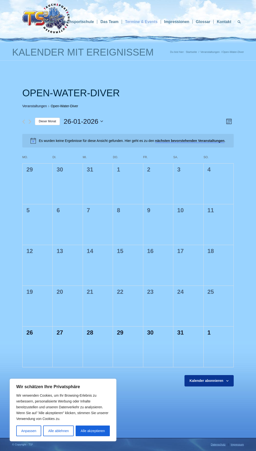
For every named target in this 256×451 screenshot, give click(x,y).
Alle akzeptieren (93, 431)
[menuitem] (34, 22)
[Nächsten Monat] (30, 121)
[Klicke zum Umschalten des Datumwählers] (83, 121)
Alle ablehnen (58, 431)
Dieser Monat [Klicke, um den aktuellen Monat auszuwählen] (47, 121)
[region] (63, 410)
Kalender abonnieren (206, 381)
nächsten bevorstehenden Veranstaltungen (189, 141)
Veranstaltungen (34, 106)
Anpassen (28, 431)
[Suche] (239, 22)
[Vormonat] (23, 121)
